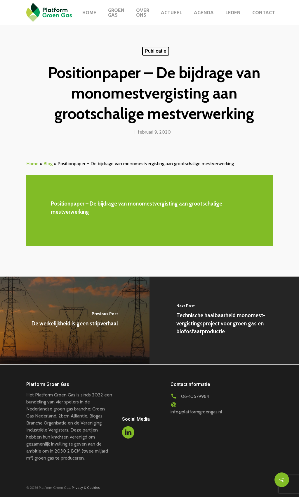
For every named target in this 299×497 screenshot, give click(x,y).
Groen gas (116, 12)
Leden (233, 12)
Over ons (142, 12)
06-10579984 (195, 396)
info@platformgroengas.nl (196, 412)
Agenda (204, 12)
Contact (263, 12)
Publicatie (155, 51)
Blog (48, 163)
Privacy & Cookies (86, 487)
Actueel (171, 12)
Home (89, 12)
